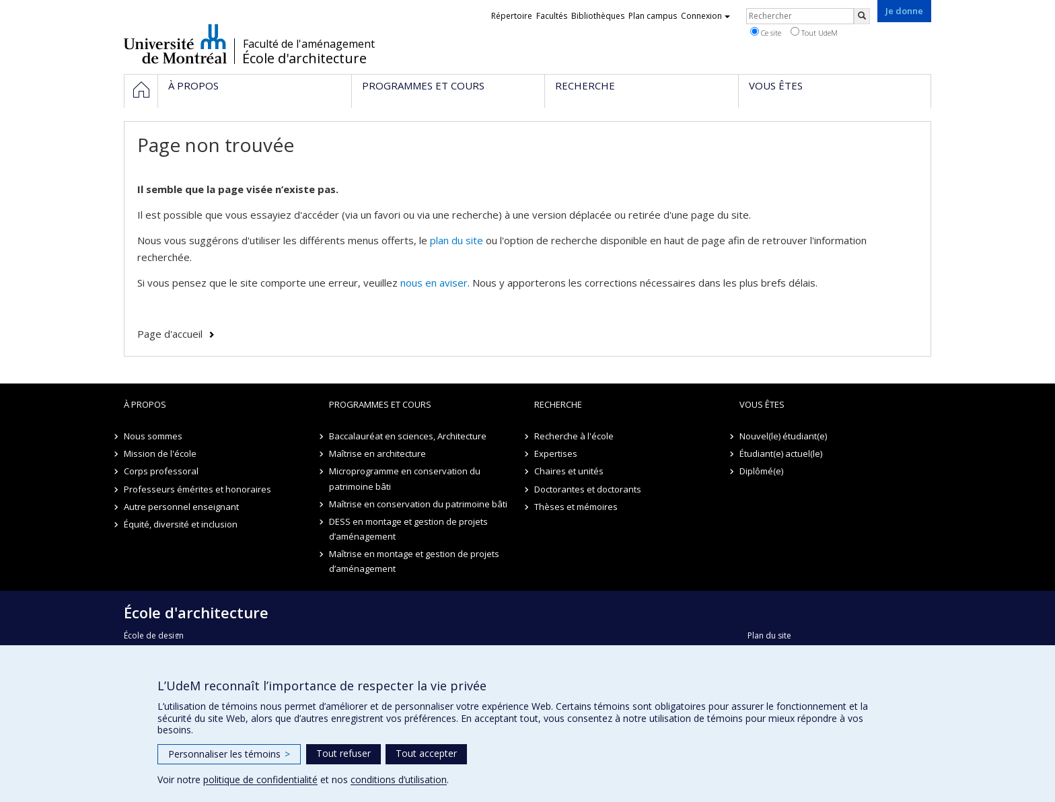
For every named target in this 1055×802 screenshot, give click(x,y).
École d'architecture (304, 58)
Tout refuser (343, 753)
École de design (154, 635)
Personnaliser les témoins (229, 754)
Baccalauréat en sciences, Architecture (407, 436)
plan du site (456, 240)
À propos (145, 404)
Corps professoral (161, 471)
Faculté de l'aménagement (309, 43)
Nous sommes (153, 436)
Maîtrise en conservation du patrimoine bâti (418, 504)
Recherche (558, 404)
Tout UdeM (814, 32)
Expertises (555, 453)
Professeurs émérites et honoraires (197, 489)
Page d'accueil (170, 333)
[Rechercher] (862, 16)
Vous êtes (762, 404)
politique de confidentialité (260, 779)
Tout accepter (426, 753)
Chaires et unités (569, 471)
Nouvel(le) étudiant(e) (783, 436)
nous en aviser (434, 282)
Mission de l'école (160, 453)
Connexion (705, 16)
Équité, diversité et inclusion (181, 524)
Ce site (765, 32)
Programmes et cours (380, 404)
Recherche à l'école (574, 436)
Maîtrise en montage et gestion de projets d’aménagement (414, 561)
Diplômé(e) (761, 471)
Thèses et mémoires (576, 507)
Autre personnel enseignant (181, 507)
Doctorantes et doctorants (587, 489)
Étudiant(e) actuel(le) (780, 453)
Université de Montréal (175, 44)
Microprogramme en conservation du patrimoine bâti (404, 478)
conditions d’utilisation (399, 779)
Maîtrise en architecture (377, 453)
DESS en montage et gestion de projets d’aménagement (408, 528)
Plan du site (769, 635)
